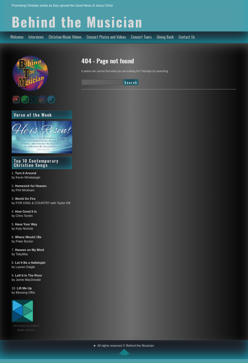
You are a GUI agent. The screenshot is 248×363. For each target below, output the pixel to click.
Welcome (16, 37)
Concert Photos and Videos (106, 37)
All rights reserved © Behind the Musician (125, 349)
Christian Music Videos (65, 37)
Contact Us (187, 37)
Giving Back (165, 37)
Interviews (36, 37)
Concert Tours (141, 37)
